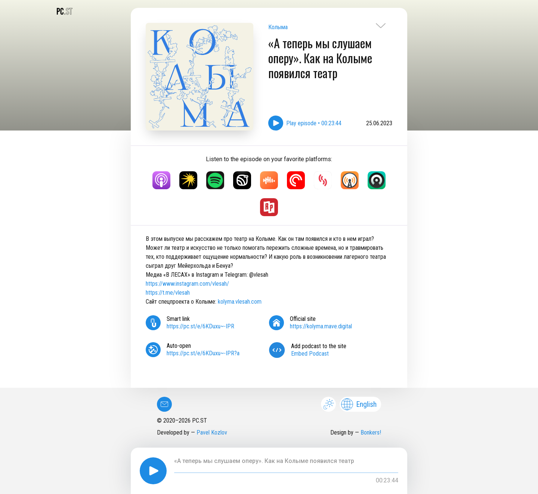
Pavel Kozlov (212, 432)
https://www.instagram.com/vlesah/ (187, 283)
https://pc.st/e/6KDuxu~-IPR (200, 326)
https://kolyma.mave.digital (321, 326)
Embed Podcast (310, 353)
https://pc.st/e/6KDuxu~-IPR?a (203, 353)
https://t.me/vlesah (168, 292)
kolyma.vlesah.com (240, 301)
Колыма (278, 27)
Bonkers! (371, 432)
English (359, 404)
